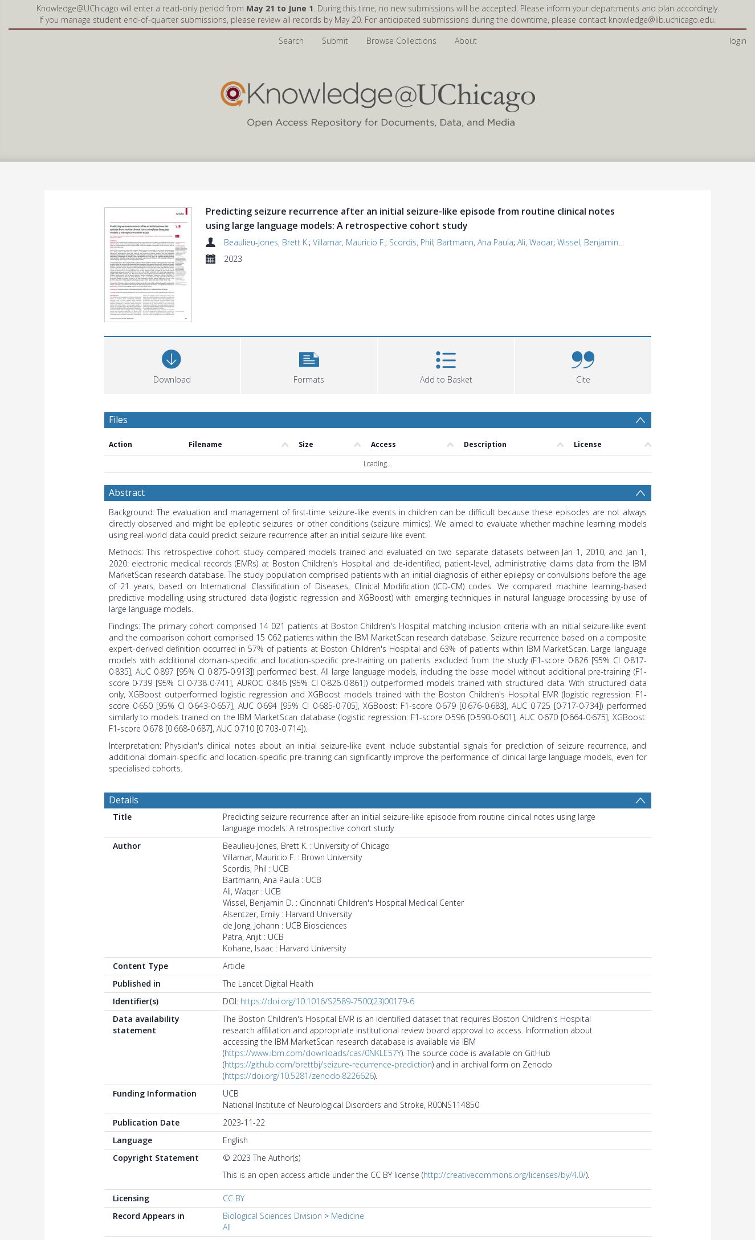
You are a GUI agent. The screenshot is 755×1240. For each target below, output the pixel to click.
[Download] (172, 364)
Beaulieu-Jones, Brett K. (266, 242)
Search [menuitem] (291, 40)
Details (123, 800)
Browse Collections (401, 40)
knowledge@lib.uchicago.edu (661, 19)
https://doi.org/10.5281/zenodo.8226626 (299, 1075)
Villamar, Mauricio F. (349, 242)
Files (118, 419)
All (227, 1227)
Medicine (347, 1215)
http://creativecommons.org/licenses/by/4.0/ (504, 1174)
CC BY (233, 1198)
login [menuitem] (737, 40)
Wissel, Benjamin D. (592, 242)
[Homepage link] (378, 101)
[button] (309, 364)
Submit (335, 40)
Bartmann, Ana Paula (475, 242)
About (466, 40)
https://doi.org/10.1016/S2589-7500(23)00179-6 (327, 1001)
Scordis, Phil (411, 242)
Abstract (127, 492)
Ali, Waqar (535, 242)
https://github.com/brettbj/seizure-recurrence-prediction (328, 1064)
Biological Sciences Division (272, 1215)
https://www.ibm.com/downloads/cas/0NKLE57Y (313, 1053)
